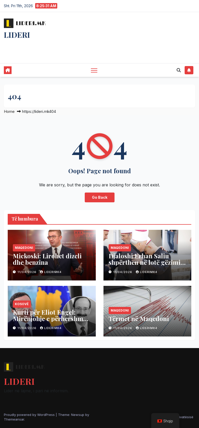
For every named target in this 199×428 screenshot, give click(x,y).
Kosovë (22, 304)
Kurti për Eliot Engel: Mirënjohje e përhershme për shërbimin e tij (49, 318)
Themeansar (14, 419)
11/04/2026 (27, 272)
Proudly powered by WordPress (30, 415)
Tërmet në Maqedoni (139, 318)
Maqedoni (24, 248)
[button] (179, 70)
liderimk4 (51, 272)
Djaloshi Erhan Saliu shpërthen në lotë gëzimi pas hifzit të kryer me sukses (145, 265)
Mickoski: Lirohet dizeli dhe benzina (47, 259)
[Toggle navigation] (94, 70)
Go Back (99, 197)
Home (9, 111)
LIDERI (17, 35)
